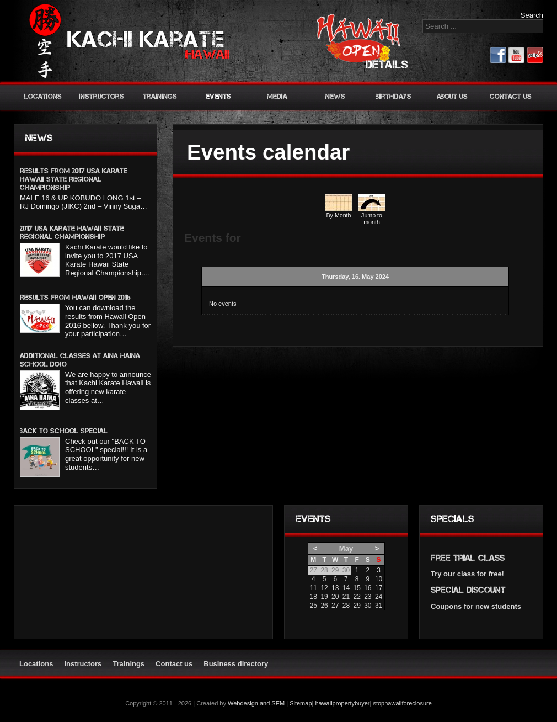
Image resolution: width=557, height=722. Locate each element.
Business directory (235, 664)
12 (324, 588)
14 (346, 588)
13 (335, 588)
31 (378, 605)
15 (356, 588)
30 (367, 605)
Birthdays (393, 96)
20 (335, 597)
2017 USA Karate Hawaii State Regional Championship (72, 232)
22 (356, 597)
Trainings (160, 96)
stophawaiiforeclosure (402, 703)
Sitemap (301, 703)
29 (356, 605)
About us (452, 96)
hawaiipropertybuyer (342, 703)
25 (313, 605)
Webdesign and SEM (256, 703)
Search (532, 15)
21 (346, 597)
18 (313, 597)
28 (346, 605)
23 (367, 597)
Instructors (101, 96)
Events (218, 96)
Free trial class (468, 557)
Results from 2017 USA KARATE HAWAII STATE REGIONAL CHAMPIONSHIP (73, 179)
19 (324, 597)
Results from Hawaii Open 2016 (75, 297)
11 (313, 588)
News (335, 96)
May (346, 548)
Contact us (511, 96)
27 (335, 605)
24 (378, 597)
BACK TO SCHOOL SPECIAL (64, 431)
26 (324, 605)
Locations (43, 96)
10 (378, 579)
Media (277, 96)
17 (378, 588)
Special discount (468, 589)
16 (367, 588)
